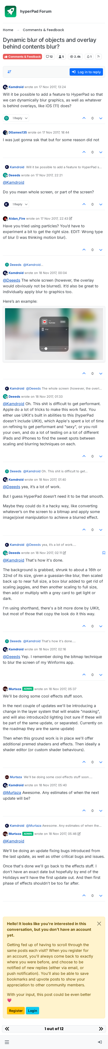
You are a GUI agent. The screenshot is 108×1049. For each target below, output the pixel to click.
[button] (7, 1042)
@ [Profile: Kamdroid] (13, 182)
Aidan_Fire (17, 218)
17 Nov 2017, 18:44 (55, 132)
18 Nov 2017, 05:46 (63, 834)
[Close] (99, 923)
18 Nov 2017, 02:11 (49, 553)
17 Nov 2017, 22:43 (54, 218)
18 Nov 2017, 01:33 (49, 396)
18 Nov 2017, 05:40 (53, 785)
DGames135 (18, 132)
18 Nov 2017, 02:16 (52, 649)
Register (16, 1011)
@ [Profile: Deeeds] (11, 280)
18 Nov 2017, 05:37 (62, 689)
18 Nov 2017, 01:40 (52, 479)
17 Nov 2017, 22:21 (49, 175)
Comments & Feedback (22, 56)
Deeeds (14, 175)
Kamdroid (16, 87)
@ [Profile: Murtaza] (12, 792)
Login (32, 1011)
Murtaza (15, 689)
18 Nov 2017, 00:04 (53, 273)
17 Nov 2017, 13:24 (52, 87)
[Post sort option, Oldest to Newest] (9, 72)
